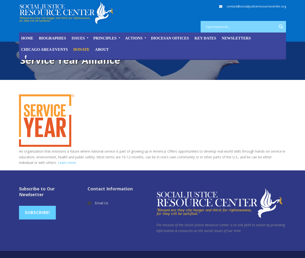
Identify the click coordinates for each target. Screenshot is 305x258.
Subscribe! (37, 212)
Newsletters (236, 38)
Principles (105, 38)
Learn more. (67, 162)
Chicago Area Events (44, 49)
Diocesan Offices (170, 38)
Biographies (52, 38)
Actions (134, 38)
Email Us (101, 203)
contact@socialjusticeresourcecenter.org (256, 6)
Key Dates (205, 38)
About (102, 49)
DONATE (81, 49)
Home (27, 38)
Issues (78, 38)
